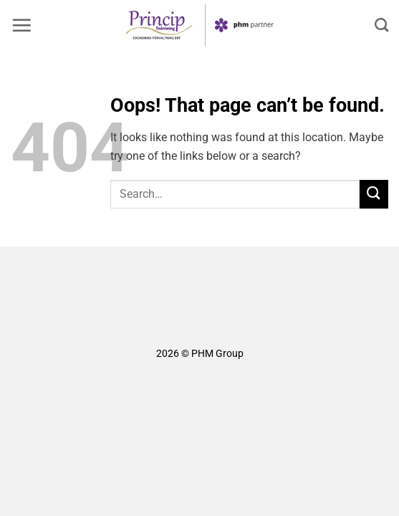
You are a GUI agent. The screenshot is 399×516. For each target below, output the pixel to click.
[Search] (381, 25)
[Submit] (374, 194)
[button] (21, 25)
